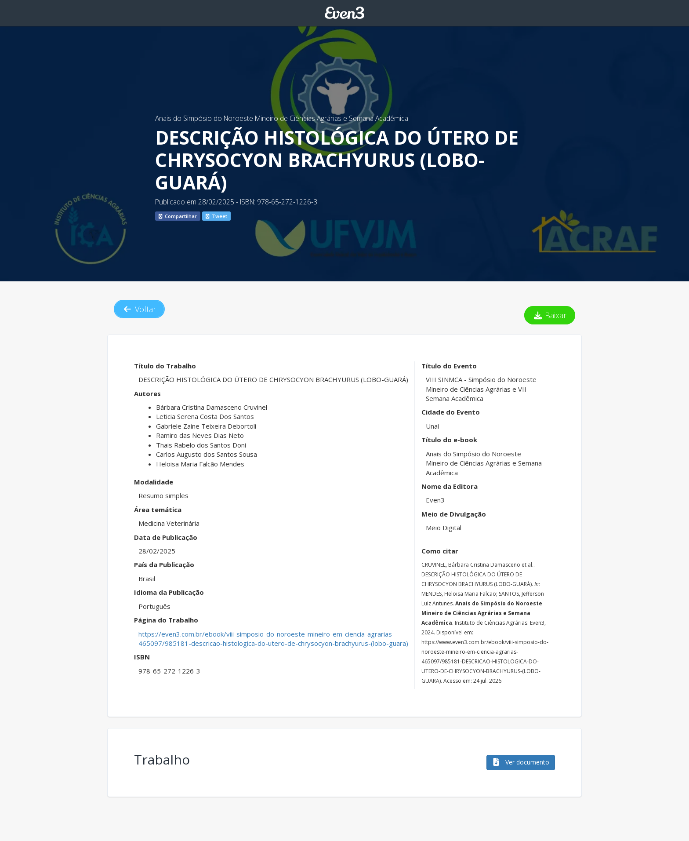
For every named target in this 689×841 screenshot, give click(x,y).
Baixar (550, 315)
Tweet (216, 216)
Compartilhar (178, 216)
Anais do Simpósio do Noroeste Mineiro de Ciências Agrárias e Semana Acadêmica (281, 118)
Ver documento (520, 762)
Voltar (139, 309)
